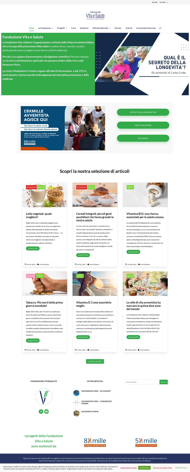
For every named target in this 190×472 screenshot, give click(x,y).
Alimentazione (31, 187)
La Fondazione (44, 28)
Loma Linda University (146, 28)
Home (31, 28)
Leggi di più (33, 248)
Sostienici (84, 28)
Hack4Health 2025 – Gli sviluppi (96, 391)
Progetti (61, 28)
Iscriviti (162, 2)
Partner (118, 28)
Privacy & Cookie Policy (162, 468)
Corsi (73, 28)
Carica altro (95, 361)
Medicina (41, 187)
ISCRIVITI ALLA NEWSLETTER (143, 112)
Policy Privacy (181, 468)
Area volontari (143, 125)
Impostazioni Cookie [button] (128, 468)
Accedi (154, 2)
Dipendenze (31, 276)
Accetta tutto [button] (144, 468)
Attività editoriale (100, 28)
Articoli (129, 28)
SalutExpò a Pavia (89, 411)
